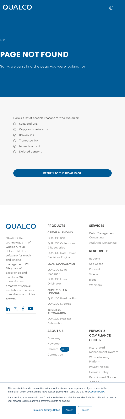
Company (53, 338)
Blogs (92, 279)
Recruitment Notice (102, 377)
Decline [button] (85, 410)
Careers (58, 348)
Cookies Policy (96, 391)
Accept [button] (69, 410)
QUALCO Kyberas (59, 303)
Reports (94, 258)
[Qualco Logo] (17, 8)
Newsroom (54, 343)
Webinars (95, 284)
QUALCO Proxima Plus (62, 298)
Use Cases (96, 263)
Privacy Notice (99, 366)
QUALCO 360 (56, 238)
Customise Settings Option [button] (46, 410)
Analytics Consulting (103, 242)
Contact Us (55, 354)
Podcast (94, 269)
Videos (93, 274)
